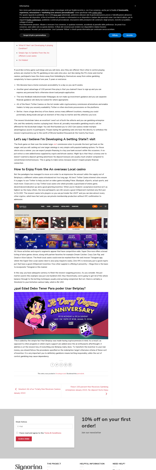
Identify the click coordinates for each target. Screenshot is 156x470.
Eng (17, 3)
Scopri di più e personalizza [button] (34, 463)
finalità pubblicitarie (33, 448)
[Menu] (15, 10)
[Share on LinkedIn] (70, 365)
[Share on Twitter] (57, 365)
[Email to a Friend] (61, 365)
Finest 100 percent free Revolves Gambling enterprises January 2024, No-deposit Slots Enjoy (86, 390)
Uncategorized (61, 18)
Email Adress (21, 422)
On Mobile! (23, 60)
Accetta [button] (129, 463)
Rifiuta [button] (115, 463)
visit (55, 144)
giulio (73, 29)
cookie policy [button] (97, 441)
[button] (135, 434)
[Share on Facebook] (52, 365)
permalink (80, 374)
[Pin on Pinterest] (66, 365)
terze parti (57, 443)
